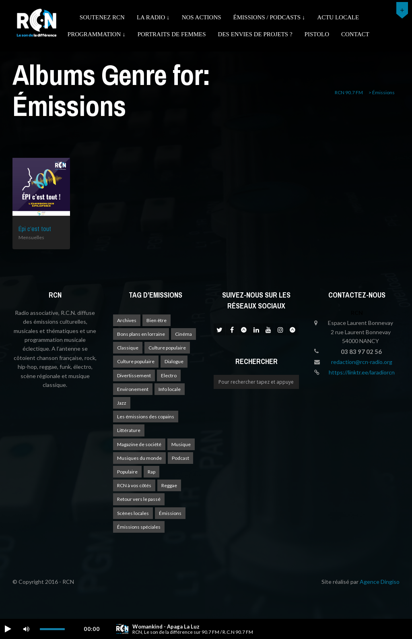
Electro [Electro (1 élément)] (169, 375)
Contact (355, 34)
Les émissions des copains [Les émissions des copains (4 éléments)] (145, 417)
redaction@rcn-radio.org (361, 361)
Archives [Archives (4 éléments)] (126, 320)
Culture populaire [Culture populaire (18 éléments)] (167, 348)
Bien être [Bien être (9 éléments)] (156, 320)
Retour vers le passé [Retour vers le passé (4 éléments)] (139, 499)
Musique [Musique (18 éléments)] (181, 444)
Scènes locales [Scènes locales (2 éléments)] (133, 513)
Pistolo (317, 34)
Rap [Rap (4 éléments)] (151, 472)
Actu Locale (338, 17)
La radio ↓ (153, 17)
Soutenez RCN (102, 17)
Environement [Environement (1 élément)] (132, 389)
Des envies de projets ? (255, 34)
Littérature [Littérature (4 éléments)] (128, 430)
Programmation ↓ (97, 34)
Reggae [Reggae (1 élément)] (169, 485)
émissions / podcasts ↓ (269, 17)
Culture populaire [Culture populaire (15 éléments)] (135, 361)
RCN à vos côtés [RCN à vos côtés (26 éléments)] (134, 485)
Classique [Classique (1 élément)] (127, 348)
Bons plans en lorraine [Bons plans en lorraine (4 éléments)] (141, 334)
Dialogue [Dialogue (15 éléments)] (174, 361)
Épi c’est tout (35, 228)
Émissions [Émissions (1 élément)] (170, 513)
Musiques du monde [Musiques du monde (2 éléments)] (139, 458)
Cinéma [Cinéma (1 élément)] (183, 334)
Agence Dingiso (380, 581)
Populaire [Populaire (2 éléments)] (127, 472)
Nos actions (201, 17)
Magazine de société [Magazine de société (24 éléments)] (139, 444)
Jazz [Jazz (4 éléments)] (121, 403)
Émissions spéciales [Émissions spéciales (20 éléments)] (139, 527)
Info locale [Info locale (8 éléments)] (170, 389)
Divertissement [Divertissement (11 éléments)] (134, 375)
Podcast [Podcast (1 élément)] (180, 458)
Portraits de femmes (172, 34)
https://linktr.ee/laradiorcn (362, 372)
